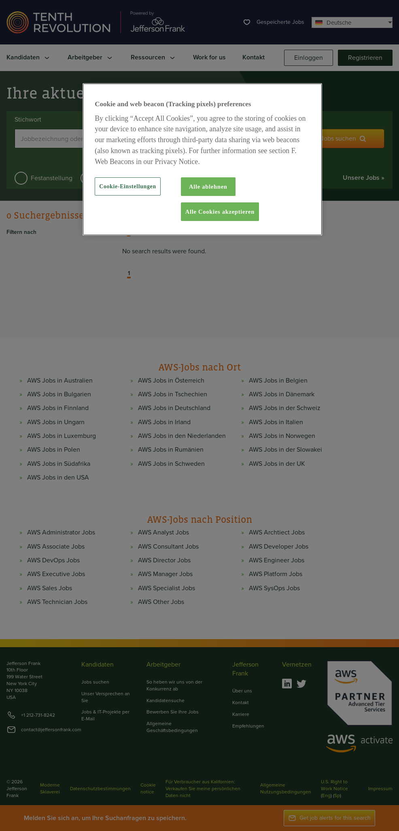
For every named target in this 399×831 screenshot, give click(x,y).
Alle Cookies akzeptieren (220, 211)
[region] (202, 159)
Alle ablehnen (208, 186)
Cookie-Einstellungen (127, 186)
